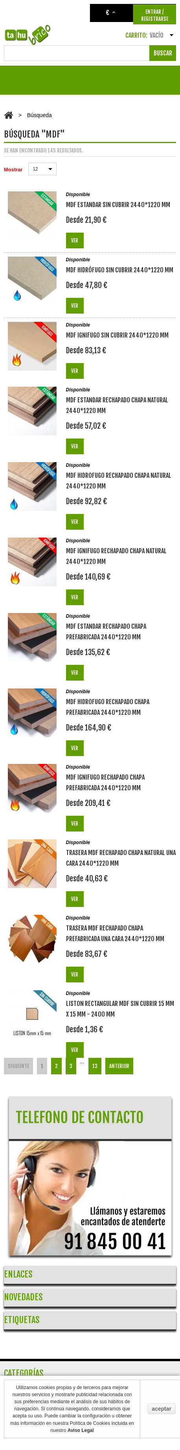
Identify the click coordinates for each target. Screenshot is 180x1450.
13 (94, 1066)
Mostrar (13, 170)
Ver (74, 240)
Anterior (119, 1066)
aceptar (161, 1409)
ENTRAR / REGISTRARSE (154, 15)
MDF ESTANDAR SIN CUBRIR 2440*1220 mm (118, 205)
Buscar (163, 53)
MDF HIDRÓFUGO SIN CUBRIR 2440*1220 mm (119, 270)
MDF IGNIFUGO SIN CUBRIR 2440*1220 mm (117, 335)
